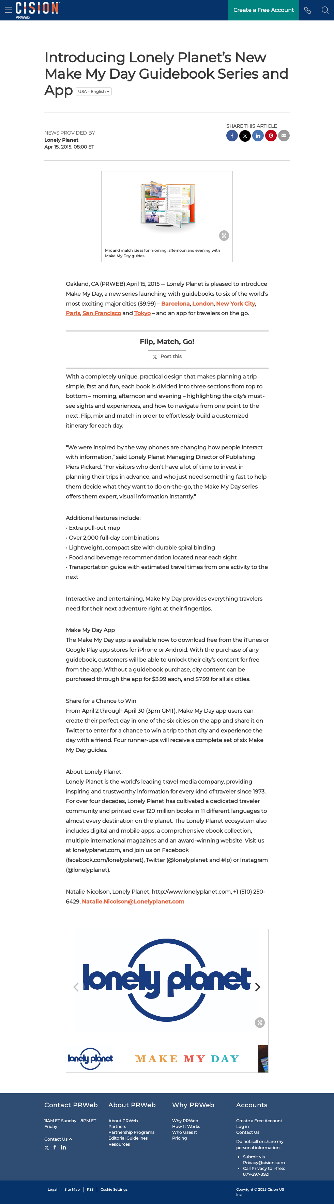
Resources (119, 1144)
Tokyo (142, 313)
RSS (90, 1189)
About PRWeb (123, 1120)
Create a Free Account (259, 1120)
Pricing (179, 1138)
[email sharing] (284, 136)
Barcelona (175, 303)
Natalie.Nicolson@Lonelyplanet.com (133, 901)
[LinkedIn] (63, 1147)
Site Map (72, 1189)
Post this (167, 356)
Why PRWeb (185, 1120)
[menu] (8, 10)
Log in (242, 1126)
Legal (52, 1189)
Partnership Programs (131, 1132)
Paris (73, 313)
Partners (117, 1126)
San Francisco (101, 313)
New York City (235, 303)
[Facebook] (55, 1147)
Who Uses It (184, 1132)
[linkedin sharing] (258, 136)
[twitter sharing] (245, 136)
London (203, 303)
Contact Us (58, 1139)
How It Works (186, 1126)
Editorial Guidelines (128, 1138)
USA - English (93, 91)
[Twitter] (47, 1147)
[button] (325, 10)
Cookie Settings (114, 1189)
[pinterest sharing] (271, 136)
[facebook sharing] (232, 136)
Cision (273, 1189)
